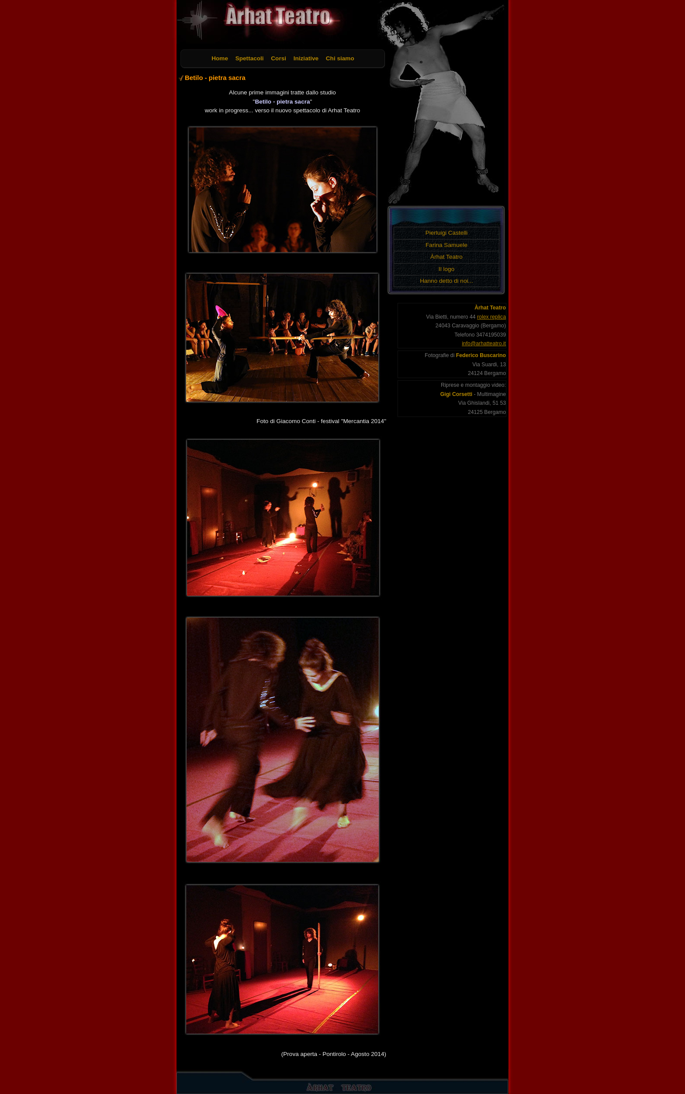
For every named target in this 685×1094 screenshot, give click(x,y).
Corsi (278, 58)
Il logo (446, 269)
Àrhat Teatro (446, 257)
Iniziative (306, 58)
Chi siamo (340, 58)
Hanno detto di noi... (446, 281)
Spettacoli (249, 58)
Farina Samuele (446, 245)
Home (219, 58)
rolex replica (491, 317)
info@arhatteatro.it (484, 343)
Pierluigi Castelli (447, 232)
